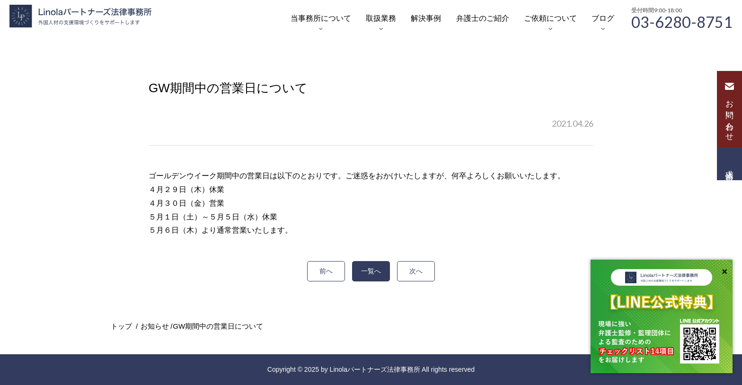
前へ (326, 271)
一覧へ (371, 271)
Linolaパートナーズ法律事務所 (375, 369)
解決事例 (426, 18)
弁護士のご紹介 (482, 18)
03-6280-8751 (682, 21)
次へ (416, 271)
